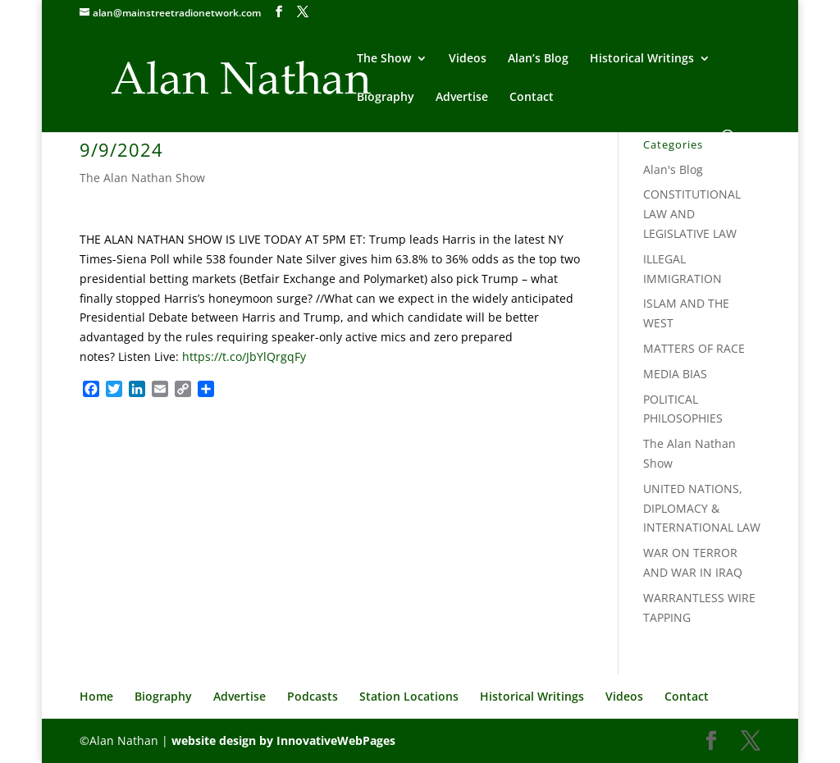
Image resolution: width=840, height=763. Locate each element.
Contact (531, 97)
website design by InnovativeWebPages (283, 740)
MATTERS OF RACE (694, 348)
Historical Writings (642, 59)
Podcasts (312, 696)
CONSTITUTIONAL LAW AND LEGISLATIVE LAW (692, 213)
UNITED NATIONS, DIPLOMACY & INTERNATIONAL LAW (701, 508)
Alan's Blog (673, 169)
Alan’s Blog (538, 59)
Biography (385, 97)
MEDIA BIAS (675, 374)
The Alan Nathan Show (142, 177)
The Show (384, 59)
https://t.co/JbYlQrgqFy (244, 356)
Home (96, 696)
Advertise (462, 97)
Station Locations (409, 696)
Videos (467, 59)
